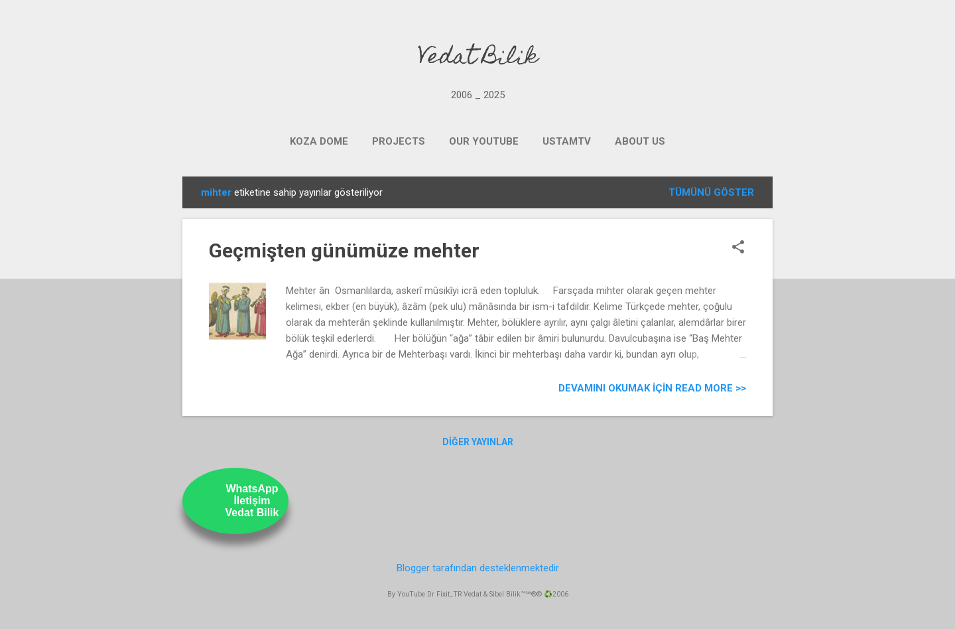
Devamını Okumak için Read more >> (652, 388)
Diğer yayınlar (477, 442)
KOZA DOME (319, 141)
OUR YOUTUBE (484, 141)
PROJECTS (398, 141)
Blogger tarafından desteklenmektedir (478, 568)
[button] (738, 248)
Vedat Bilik (478, 58)
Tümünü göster (711, 192)
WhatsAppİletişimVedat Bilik (252, 500)
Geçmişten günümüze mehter (344, 250)
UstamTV (566, 141)
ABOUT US (640, 141)
